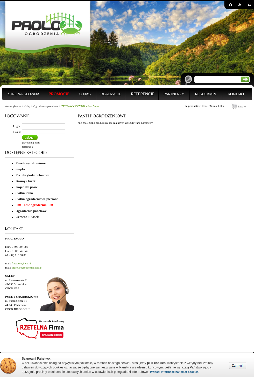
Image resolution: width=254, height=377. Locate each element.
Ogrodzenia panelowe (45, 106)
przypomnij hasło (31, 142)
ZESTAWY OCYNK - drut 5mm (80, 106)
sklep (27, 106)
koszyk (242, 106)
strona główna (13, 106)
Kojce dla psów (27, 187)
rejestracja (27, 146)
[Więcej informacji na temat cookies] (175, 371)
